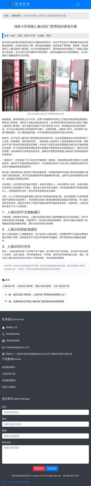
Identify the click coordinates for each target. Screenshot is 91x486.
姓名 (4, 407)
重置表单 (39, 468)
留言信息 (6, 442)
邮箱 (4, 430)
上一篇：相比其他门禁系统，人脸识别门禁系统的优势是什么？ (35, 294)
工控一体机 (7, 482)
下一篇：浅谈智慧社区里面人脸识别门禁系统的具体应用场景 (34, 301)
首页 (6, 15)
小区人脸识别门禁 (61, 286)
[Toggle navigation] (78, 4)
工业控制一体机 (21, 482)
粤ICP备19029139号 (71, 476)
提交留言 (52, 468)
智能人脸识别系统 (43, 286)
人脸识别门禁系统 (25, 286)
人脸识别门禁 (8, 286)
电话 (4, 418)
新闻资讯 (16, 15)
